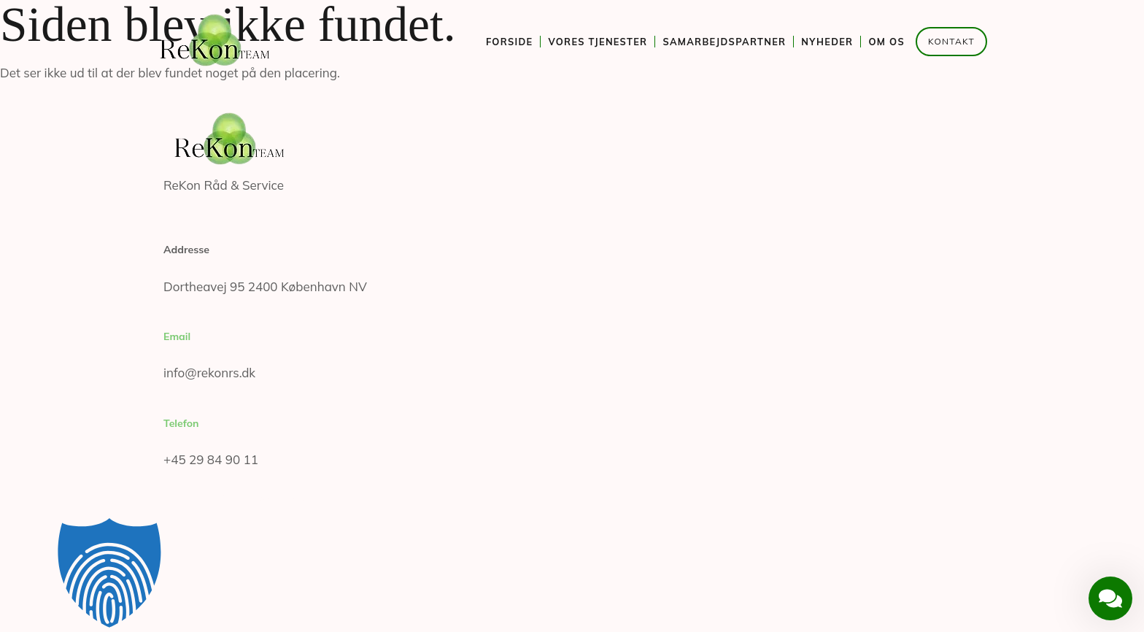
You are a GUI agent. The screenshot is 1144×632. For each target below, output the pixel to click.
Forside (509, 41)
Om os (886, 41)
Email (176, 336)
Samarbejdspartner (724, 41)
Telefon (181, 423)
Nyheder (827, 41)
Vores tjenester (597, 41)
